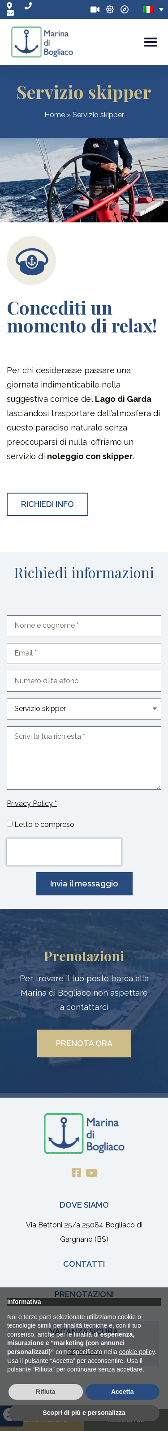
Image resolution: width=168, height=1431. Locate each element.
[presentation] (64, 852)
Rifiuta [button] (46, 1391)
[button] (150, 42)
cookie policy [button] (137, 1351)
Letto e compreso (44, 824)
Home (54, 115)
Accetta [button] (122, 1391)
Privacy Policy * (32, 803)
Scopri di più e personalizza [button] (84, 1412)
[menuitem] (153, 10)
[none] (153, 10)
